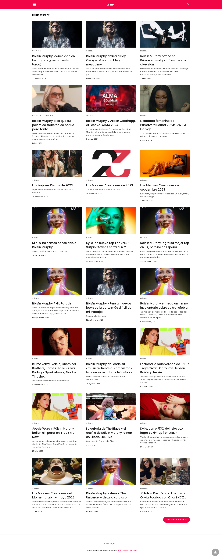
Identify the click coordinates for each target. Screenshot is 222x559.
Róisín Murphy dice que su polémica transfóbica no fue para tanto (53, 125)
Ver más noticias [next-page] (175, 519)
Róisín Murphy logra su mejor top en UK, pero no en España (164, 245)
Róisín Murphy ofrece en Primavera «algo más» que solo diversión (163, 60)
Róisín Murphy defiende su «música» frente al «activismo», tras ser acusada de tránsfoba (109, 368)
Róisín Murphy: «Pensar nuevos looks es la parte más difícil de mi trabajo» (108, 307)
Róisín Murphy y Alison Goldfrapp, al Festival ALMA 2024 (111, 123)
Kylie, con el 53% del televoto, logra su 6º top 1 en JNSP (161, 430)
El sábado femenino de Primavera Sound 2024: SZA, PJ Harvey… (163, 125)
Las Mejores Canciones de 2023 (109, 185)
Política (36, 51)
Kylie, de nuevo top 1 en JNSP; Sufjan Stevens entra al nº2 (107, 245)
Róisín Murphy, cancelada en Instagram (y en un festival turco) (53, 60)
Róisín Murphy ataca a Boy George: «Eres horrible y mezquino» (106, 60)
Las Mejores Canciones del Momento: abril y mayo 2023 (53, 495)
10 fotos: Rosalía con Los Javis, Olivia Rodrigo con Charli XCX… (163, 495)
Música (90, 51)
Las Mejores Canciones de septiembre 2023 (159, 187)
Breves (89, 116)
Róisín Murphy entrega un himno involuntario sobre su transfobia (164, 305)
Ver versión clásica (127, 550)
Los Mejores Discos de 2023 (52, 185)
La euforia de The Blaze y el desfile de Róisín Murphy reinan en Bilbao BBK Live (109, 432)
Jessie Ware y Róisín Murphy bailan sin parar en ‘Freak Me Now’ (53, 432)
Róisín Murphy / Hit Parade (51, 303)
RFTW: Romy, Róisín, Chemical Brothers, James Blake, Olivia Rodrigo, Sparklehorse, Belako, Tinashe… (54, 370)
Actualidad (38, 116)
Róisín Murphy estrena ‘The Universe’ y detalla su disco (106, 495)
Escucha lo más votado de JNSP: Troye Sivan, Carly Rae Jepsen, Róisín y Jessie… (164, 368)
